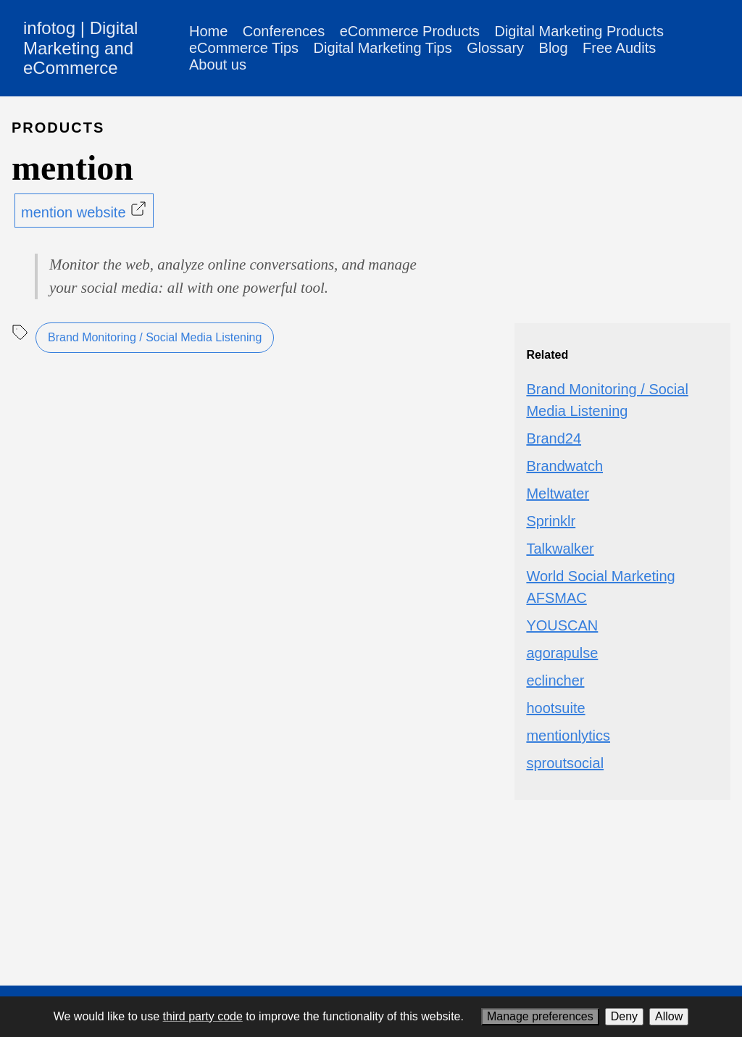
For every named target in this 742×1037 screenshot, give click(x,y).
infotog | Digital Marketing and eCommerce (80, 48)
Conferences (284, 31)
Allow (669, 1016)
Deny (624, 1016)
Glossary (495, 48)
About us (217, 64)
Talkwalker (559, 549)
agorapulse (562, 653)
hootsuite (555, 708)
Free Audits (619, 48)
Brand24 (553, 438)
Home (208, 31)
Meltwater (557, 493)
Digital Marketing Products (578, 31)
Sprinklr (550, 521)
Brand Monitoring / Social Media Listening (155, 337)
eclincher (555, 680)
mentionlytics (568, 736)
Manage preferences (540, 1016)
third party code (203, 1016)
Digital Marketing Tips (383, 48)
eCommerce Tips (244, 48)
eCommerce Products (410, 31)
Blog (553, 48)
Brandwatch (564, 466)
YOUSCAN (562, 625)
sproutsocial (565, 763)
